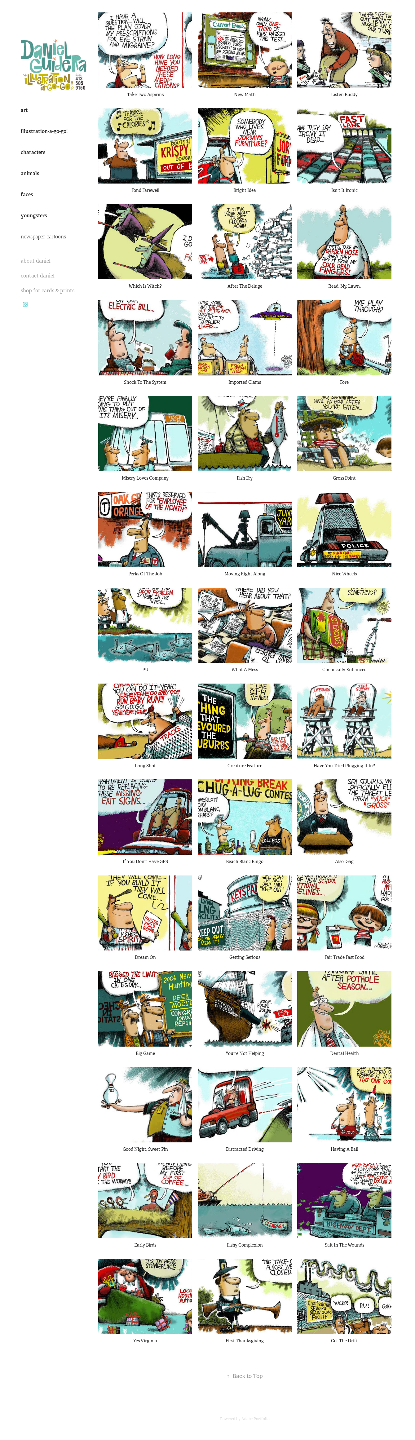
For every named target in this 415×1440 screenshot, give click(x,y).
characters (33, 152)
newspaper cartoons (43, 237)
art (24, 110)
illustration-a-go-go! (44, 131)
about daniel (36, 261)
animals (30, 173)
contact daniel (38, 275)
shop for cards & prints (47, 290)
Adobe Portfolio (255, 1418)
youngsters (34, 215)
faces (27, 194)
